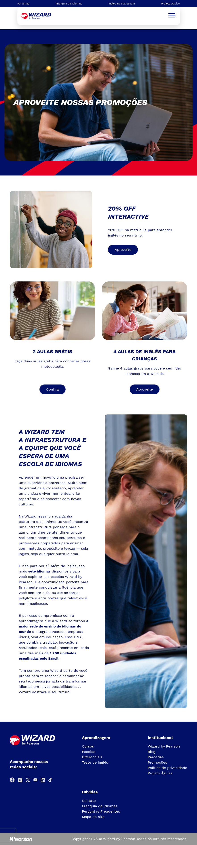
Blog (151, 752)
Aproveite (123, 249)
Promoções (157, 762)
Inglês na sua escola (121, 3)
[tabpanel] (98, 102)
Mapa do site (93, 817)
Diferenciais (92, 757)
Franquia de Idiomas (69, 3)
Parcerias (23, 3)
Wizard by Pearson (164, 746)
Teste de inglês (95, 762)
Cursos (88, 746)
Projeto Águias (170, 3)
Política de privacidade (167, 768)
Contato (89, 801)
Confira (52, 389)
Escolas (88, 752)
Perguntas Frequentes (101, 811)
